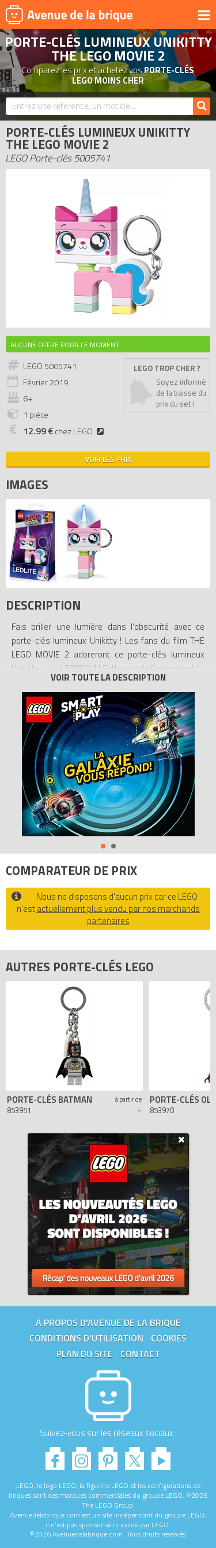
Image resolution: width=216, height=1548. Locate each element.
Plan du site (84, 1354)
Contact (140, 1354)
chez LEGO (65, 431)
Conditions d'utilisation (86, 1338)
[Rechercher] (201, 106)
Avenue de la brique (69, 14)
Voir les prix (108, 459)
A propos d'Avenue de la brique (108, 1322)
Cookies (169, 1338)
